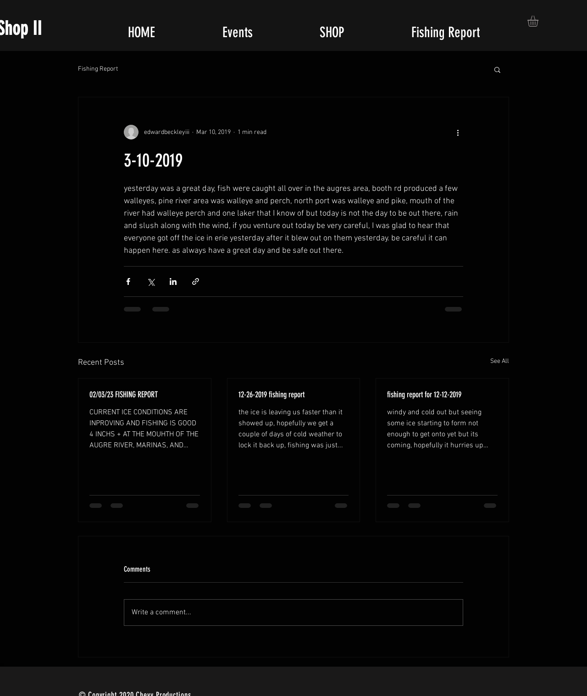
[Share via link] (195, 281)
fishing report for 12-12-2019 (424, 395)
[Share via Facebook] (128, 281)
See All (499, 361)
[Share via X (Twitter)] (150, 281)
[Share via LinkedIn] (173, 281)
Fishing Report (98, 69)
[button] (539, 21)
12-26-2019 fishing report (271, 395)
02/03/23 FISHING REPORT (123, 395)
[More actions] (457, 132)
